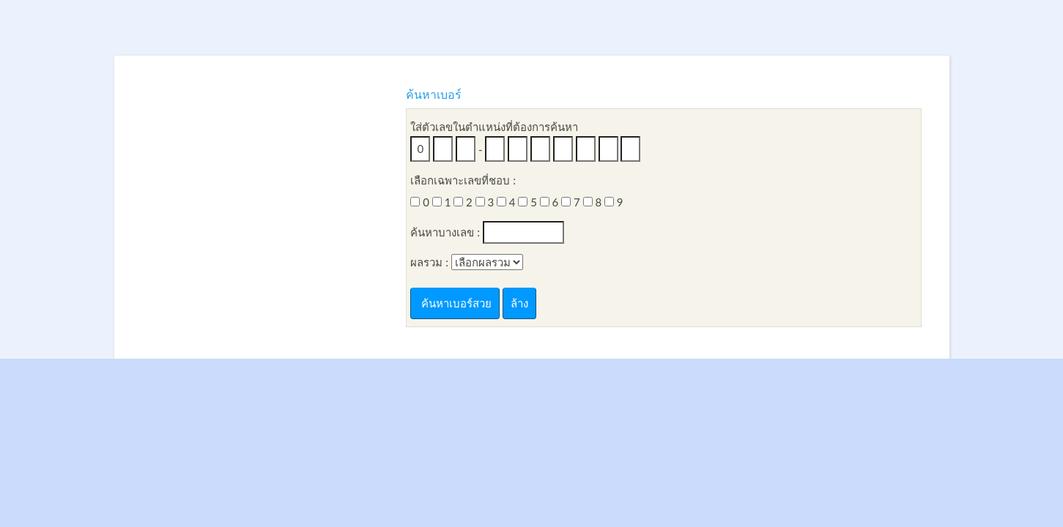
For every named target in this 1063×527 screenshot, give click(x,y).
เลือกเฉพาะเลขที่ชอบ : (463, 180)
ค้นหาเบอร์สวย (455, 303)
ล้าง (519, 303)
